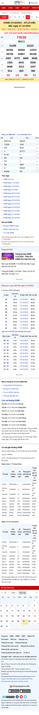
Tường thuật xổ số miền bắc (12, 385)
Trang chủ (4, 636)
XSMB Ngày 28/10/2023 (11, 193)
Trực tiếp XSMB (8, 233)
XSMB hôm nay (8, 179)
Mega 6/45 (30, 636)
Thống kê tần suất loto (27, 646)
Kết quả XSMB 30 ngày (11, 226)
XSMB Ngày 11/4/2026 (11, 183)
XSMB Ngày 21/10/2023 (11, 214)
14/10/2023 (24, 309)
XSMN (10, 8)
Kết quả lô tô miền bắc (10, 389)
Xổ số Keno (4, 639)
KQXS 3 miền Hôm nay (11, 229)
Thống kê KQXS (7, 250)
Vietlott (25, 8)
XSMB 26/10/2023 (14, 79)
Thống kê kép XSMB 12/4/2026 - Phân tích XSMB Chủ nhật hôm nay (25, 256)
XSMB (3, 8)
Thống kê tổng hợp (21, 643)
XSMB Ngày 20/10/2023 (11, 218)
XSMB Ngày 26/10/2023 (11, 197)
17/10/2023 (24, 325)
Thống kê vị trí (23, 639)
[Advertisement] (19, 107)
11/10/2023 (24, 303)
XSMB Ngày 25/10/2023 (11, 200)
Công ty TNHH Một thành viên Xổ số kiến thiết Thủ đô (17, 679)
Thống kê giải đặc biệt (10, 396)
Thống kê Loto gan (7, 643)
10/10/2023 (24, 299)
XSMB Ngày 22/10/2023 (11, 211)
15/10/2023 (24, 315)
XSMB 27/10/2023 (23, 29)
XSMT (17, 8)
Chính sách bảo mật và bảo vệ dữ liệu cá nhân (14, 681)
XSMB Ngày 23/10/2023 (11, 207)
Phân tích (13, 639)
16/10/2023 (24, 318)
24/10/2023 (24, 363)
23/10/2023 (24, 360)
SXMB (10, 290)
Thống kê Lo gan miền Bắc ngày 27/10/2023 (17, 286)
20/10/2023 (24, 344)
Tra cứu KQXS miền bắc (11, 392)
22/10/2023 (24, 350)
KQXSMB (11, 331)
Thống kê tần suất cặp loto (9, 649)
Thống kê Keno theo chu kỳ (9, 646)
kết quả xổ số (9, 237)
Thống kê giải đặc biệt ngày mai (11, 652)
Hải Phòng (34, 29)
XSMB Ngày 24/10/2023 (11, 204)
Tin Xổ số (26, 652)
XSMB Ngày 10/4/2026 (11, 186)
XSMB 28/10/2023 (28, 79)
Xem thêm (19, 279)
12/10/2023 (24, 306)
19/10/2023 (24, 341)
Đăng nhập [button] (33, 3)
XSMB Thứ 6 (11, 29)
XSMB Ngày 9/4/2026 (10, 190)
